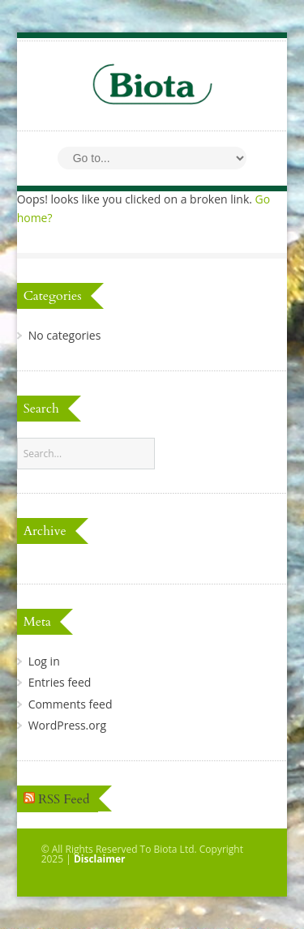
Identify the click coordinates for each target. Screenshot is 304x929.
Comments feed (70, 704)
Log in (44, 661)
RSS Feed (64, 799)
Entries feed (60, 682)
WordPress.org (67, 725)
